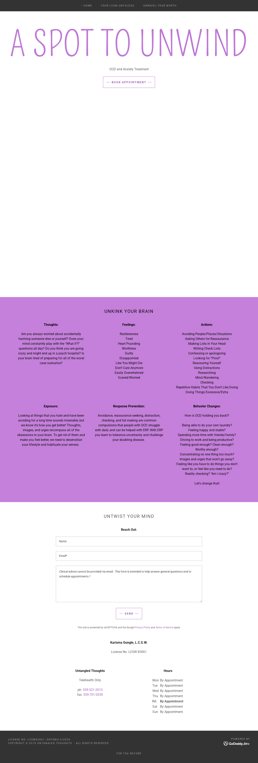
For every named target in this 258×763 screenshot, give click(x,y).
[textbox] (129, 541)
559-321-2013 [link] (93, 690)
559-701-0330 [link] (93, 695)
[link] (237, 743)
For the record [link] (129, 753)
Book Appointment (129, 82)
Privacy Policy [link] (142, 627)
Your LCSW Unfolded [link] (117, 5)
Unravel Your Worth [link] (160, 5)
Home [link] (88, 5)
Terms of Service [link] (164, 627)
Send (129, 613)
